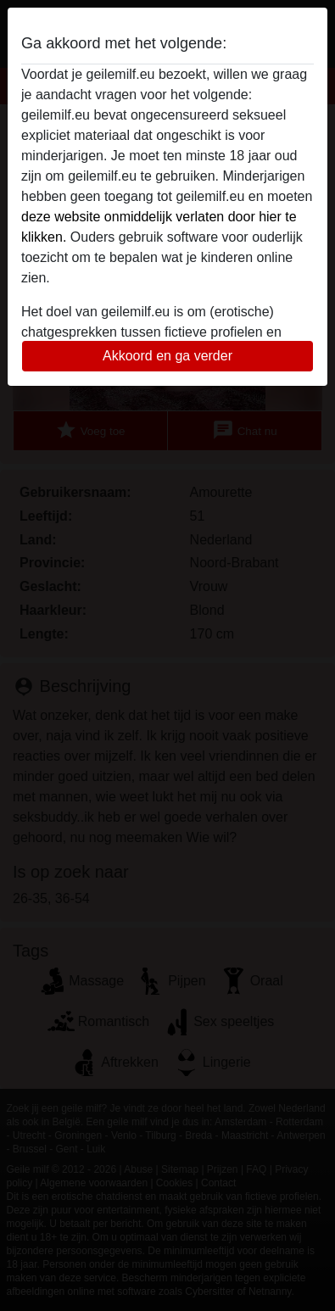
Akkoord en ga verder (167, 356)
